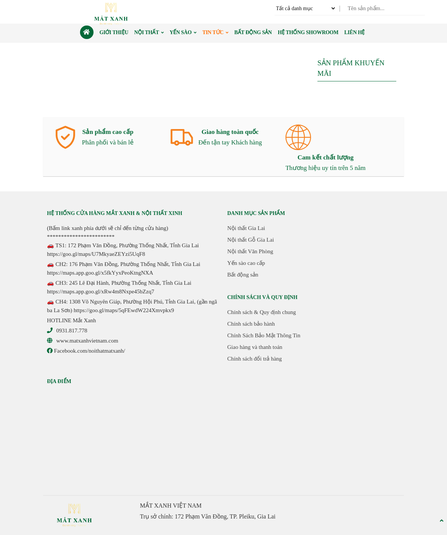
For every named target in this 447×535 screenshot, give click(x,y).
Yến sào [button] (183, 32)
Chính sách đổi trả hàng (254, 359)
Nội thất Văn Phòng (250, 251)
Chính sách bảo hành (251, 324)
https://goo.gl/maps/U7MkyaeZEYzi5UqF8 (96, 254)
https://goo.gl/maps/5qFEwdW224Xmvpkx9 (124, 310)
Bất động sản (242, 275)
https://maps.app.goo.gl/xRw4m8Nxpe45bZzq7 (100, 292)
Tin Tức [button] (215, 32)
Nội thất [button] (149, 32)
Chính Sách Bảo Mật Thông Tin (264, 335)
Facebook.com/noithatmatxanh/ (86, 351)
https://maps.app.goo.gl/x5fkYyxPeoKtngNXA (100, 273)
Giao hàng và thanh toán (254, 347)
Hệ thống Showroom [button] (308, 32)
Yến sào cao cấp (246, 263)
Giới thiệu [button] (114, 32)
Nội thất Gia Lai (246, 228)
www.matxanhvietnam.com (87, 341)
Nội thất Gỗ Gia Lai (250, 240)
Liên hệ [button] (354, 32)
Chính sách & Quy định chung (261, 312)
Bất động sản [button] (253, 32)
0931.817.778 (72, 331)
